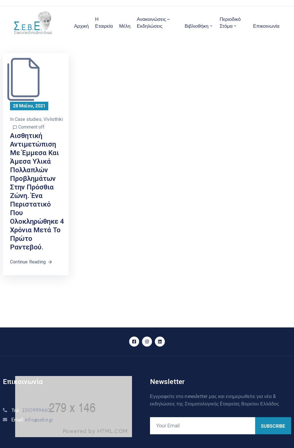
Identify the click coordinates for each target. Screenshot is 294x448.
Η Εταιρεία (104, 22)
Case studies (28, 119)
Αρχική (81, 26)
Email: (32, 420)
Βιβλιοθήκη (199, 26)
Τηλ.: (31, 410)
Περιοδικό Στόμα (230, 22)
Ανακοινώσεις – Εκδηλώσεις (153, 22)
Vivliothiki (53, 119)
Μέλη (125, 26)
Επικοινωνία (266, 26)
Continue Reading (31, 262)
